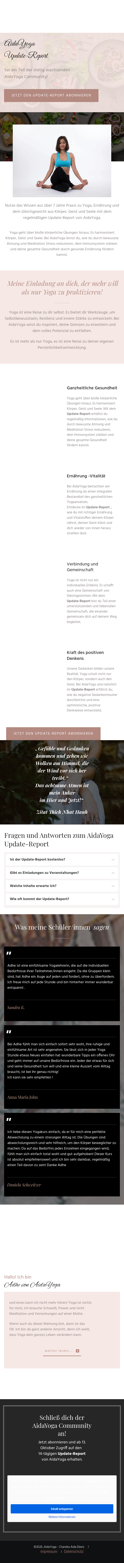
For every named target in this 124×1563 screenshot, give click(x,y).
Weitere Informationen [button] (61, 1517)
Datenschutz (73, 1551)
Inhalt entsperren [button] (62, 1509)
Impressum (49, 1551)
